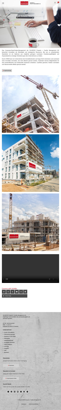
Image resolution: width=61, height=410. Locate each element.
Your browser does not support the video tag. (30, 268)
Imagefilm (6, 348)
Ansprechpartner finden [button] (10, 378)
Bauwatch (6, 352)
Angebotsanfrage (9, 25)
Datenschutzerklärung (33, 404)
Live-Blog (6, 346)
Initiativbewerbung (8, 340)
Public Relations (8, 344)
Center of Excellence (9, 332)
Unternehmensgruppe (9, 334)
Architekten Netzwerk (9, 342)
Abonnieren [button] (11, 365)
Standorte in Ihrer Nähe (10, 336)
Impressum (24, 404)
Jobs (5, 350)
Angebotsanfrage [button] (7, 70)
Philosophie (7, 338)
